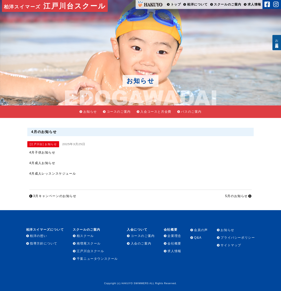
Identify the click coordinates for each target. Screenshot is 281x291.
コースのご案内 (119, 111)
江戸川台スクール (55, 6)
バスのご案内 (191, 111)
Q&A (198, 237)
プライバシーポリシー (238, 237)
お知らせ (90, 111)
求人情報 (254, 4)
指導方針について (43, 243)
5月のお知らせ (236, 196)
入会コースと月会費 (155, 111)
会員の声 (201, 230)
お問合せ (276, 41)
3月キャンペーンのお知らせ (54, 196)
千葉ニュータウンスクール (97, 258)
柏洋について (197, 4)
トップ (176, 4)
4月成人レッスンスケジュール (52, 173)
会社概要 (174, 243)
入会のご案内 (141, 243)
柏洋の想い (38, 235)
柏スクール (85, 235)
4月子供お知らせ (42, 152)
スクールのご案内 (227, 4)
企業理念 (174, 235)
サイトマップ (231, 245)
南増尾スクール (89, 243)
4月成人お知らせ (42, 163)
